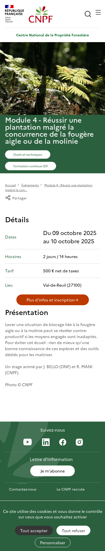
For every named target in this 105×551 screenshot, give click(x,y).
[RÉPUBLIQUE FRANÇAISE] (17, 14)
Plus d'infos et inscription (52, 299)
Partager (16, 198)
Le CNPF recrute (71, 489)
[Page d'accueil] (40, 14)
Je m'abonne (53, 471)
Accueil (10, 185)
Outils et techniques (27, 154)
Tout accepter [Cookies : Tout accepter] (34, 530)
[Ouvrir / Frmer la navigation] (98, 12)
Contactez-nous (22, 489)
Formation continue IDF (30, 166)
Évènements (30, 185)
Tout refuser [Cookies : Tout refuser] (73, 530)
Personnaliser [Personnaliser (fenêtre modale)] (52, 542)
